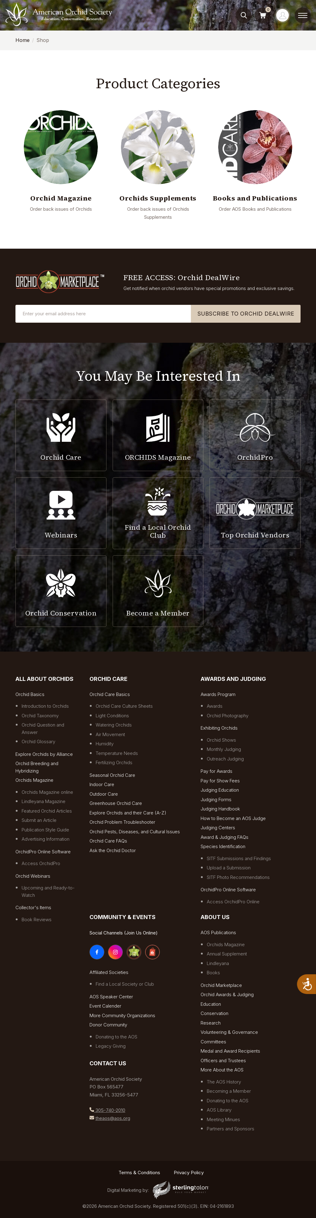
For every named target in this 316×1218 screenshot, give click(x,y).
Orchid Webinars (32, 876)
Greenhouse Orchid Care (115, 803)
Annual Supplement (227, 954)
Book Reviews (37, 919)
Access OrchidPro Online (233, 902)
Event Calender (105, 1006)
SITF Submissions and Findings (239, 858)
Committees (213, 1042)
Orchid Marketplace (221, 985)
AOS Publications (218, 932)
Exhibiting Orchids (219, 728)
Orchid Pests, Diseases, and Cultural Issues (134, 832)
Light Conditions (112, 716)
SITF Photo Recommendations (238, 877)
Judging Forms (216, 799)
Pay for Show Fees (220, 781)
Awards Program (218, 694)
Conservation (214, 1013)
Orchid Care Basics (109, 694)
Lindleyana (218, 963)
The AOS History (224, 1082)
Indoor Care (101, 784)
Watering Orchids (114, 725)
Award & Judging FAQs (224, 837)
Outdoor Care (103, 794)
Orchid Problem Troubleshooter (122, 822)
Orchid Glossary (38, 741)
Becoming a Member (229, 1091)
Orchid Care (108, 679)
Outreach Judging (225, 759)
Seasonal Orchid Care (112, 775)
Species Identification (223, 846)
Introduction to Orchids (45, 706)
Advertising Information (45, 839)
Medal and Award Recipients (230, 1051)
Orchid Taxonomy (40, 716)
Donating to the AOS (116, 1037)
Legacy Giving (111, 1046)
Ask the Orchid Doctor (112, 850)
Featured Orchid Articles (47, 811)
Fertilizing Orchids (114, 762)
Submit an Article (39, 820)
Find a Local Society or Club (125, 984)
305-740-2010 (109, 1110)
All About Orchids (44, 679)
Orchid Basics (29, 694)
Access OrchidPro (41, 863)
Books (213, 973)
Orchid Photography (227, 716)
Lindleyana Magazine (43, 801)
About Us (215, 917)
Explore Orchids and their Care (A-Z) (127, 813)
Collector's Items (33, 907)
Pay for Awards (216, 771)
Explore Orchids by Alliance (44, 754)
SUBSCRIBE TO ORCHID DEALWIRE (246, 313)
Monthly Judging (224, 749)
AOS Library (219, 1110)
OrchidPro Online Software (43, 852)
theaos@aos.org (112, 1118)
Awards (214, 706)
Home (22, 40)
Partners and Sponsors (230, 1129)
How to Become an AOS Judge (233, 818)
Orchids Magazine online (47, 792)
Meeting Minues (223, 1119)
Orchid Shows (221, 740)
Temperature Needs (117, 753)
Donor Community (108, 1025)
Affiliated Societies (108, 972)
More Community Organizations (122, 1015)
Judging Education (220, 790)
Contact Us (107, 1063)
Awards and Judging (233, 679)
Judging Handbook (220, 809)
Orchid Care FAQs (108, 841)
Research (211, 1023)
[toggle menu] (302, 15)
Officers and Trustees (223, 1060)
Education (211, 1004)
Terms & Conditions (139, 1172)
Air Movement (110, 734)
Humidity (105, 744)
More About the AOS (222, 1070)
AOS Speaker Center (111, 997)
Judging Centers (218, 828)
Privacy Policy (189, 1172)
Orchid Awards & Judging (227, 994)
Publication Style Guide (45, 830)
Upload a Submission (229, 868)
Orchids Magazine (34, 780)
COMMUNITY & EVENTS (122, 917)
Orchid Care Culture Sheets (124, 706)
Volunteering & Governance (229, 1032)
